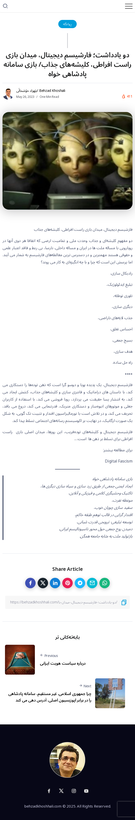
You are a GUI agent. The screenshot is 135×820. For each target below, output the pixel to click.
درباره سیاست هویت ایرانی (63, 663)
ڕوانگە (67, 24)
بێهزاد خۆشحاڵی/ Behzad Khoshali (40, 90)
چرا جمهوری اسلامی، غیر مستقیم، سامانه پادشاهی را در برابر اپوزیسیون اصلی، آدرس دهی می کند (49, 697)
